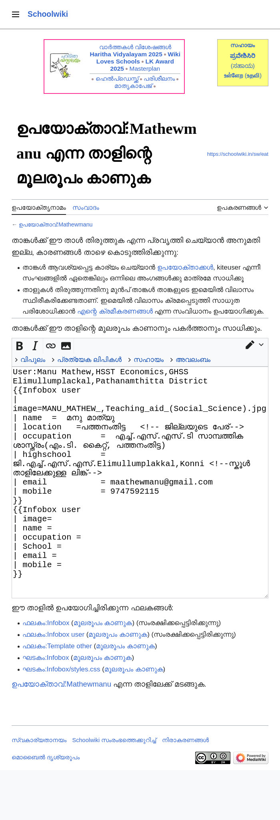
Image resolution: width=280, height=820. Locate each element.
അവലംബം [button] (193, 359)
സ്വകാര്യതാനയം (39, 790)
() (253, 75)
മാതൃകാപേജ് (133, 85)
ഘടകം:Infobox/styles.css (61, 719)
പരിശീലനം (159, 78)
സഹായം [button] (149, 359)
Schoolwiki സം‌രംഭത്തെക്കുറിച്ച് (114, 790)
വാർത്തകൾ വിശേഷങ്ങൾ (135, 47)
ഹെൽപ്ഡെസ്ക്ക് (117, 78)
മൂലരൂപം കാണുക (103, 673)
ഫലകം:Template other (57, 696)
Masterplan (145, 68)
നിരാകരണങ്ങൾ (185, 790)
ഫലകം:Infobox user (53, 684)
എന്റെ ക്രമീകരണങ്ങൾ (115, 311)
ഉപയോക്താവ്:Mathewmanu (55, 224)
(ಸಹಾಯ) (243, 65)
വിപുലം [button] (32, 359)
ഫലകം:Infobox (45, 673)
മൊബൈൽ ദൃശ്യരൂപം (46, 807)
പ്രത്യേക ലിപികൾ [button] (89, 359)
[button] (254, 344)
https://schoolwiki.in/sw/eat (237, 154)
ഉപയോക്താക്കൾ (185, 267)
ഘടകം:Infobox (45, 707)
